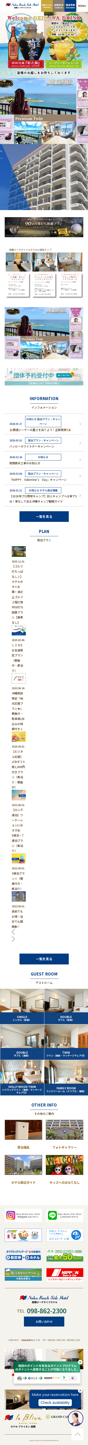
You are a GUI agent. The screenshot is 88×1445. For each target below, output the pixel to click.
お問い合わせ (44, 1321)
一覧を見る (44, 516)
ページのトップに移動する (77, 1434)
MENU (82, 6)
